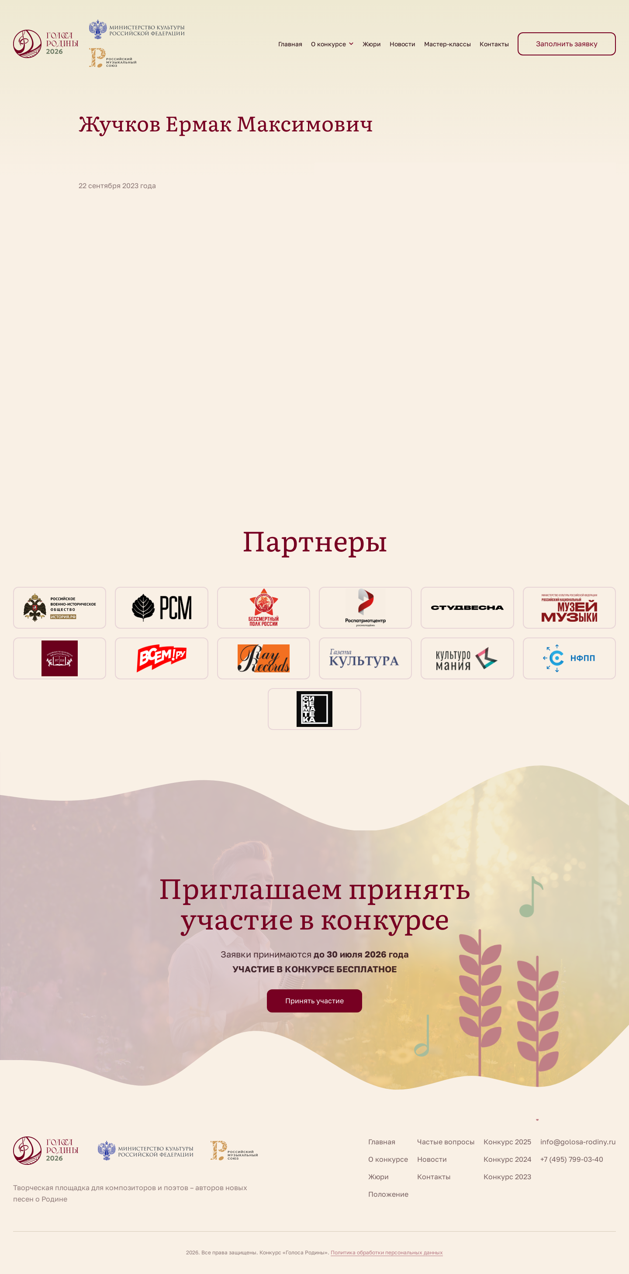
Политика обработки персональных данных (387, 1252)
